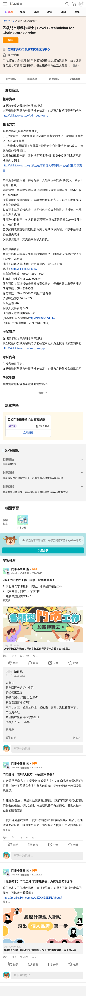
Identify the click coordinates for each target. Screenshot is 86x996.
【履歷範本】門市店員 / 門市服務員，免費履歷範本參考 (38, 881)
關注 (10, 40)
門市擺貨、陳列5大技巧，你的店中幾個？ (29, 774)
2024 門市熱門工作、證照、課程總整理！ (29, 580)
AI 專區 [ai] (9, 12)
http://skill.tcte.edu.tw (24, 268)
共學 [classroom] (77, 12)
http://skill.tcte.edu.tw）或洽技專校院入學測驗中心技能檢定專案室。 (42, 168)
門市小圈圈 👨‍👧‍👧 (20, 569)
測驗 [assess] (63, 12)
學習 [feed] (22, 12)
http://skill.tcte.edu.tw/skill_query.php (25, 115)
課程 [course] (36, 12)
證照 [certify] (49, 12)
